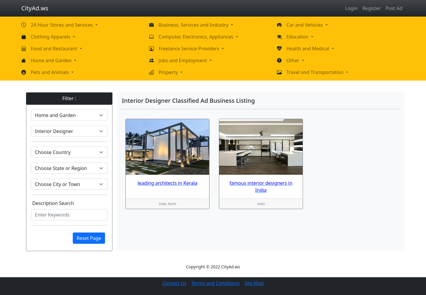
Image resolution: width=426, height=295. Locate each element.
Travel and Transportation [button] (315, 72)
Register (371, 8)
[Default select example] (69, 115)
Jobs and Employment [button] (183, 60)
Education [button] (298, 36)
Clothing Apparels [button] (51, 36)
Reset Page (89, 238)
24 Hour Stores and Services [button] (62, 25)
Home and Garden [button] (52, 60)
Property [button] (169, 72)
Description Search (53, 203)
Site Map (254, 283)
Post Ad (393, 8)
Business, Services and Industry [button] (194, 25)
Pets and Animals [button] (50, 72)
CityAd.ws (34, 8)
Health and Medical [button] (308, 48)
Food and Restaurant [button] (54, 48)
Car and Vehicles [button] (305, 25)
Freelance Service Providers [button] (189, 48)
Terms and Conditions (215, 283)
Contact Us (174, 283)
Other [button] (293, 60)
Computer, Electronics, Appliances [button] (197, 36)
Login (351, 8)
